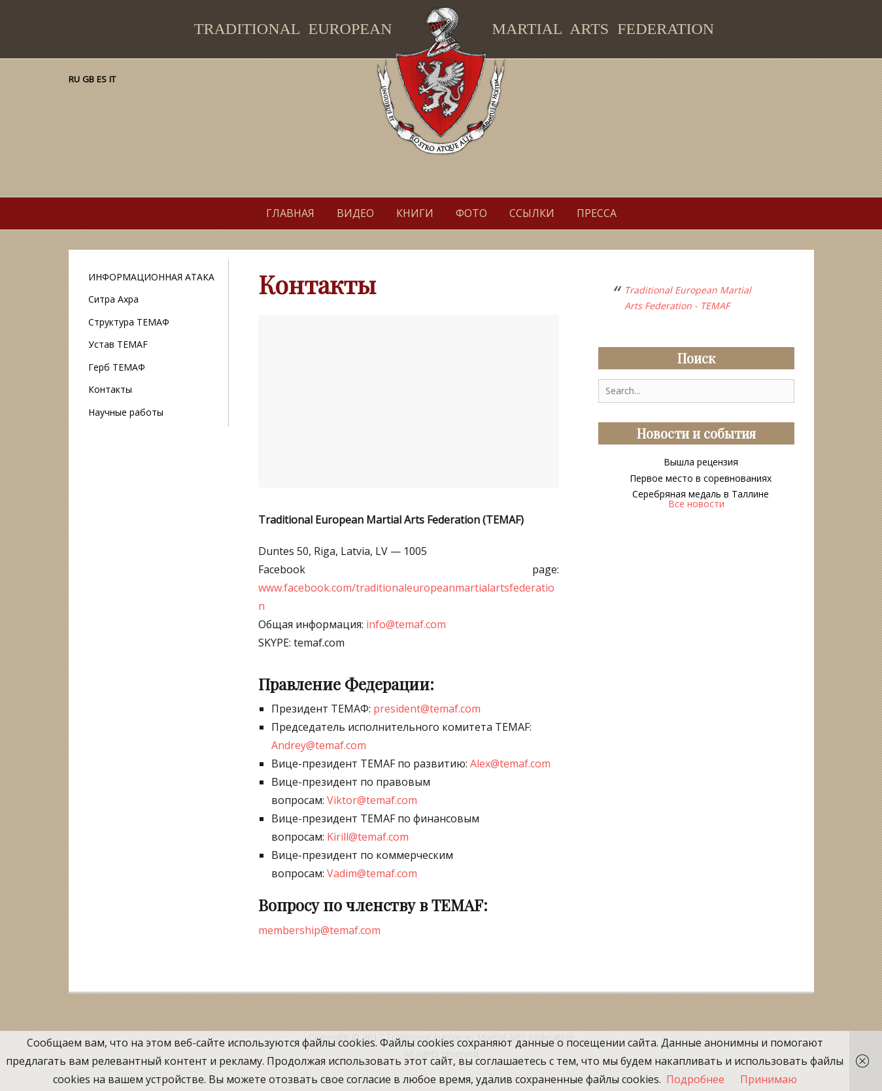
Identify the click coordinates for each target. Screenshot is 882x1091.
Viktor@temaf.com (372, 800)
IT (112, 79)
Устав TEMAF (118, 344)
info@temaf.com (406, 624)
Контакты (110, 389)
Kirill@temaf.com (368, 837)
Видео (355, 213)
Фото (471, 213)
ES (102, 79)
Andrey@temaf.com (318, 745)
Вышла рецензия (701, 462)
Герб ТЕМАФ (116, 367)
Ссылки (531, 213)
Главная (290, 213)
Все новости (696, 503)
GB (88, 79)
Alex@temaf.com (510, 763)
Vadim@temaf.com (372, 873)
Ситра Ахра (113, 299)
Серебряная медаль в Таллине (700, 494)
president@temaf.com (427, 708)
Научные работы (125, 412)
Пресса (597, 213)
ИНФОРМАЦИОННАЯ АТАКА (151, 277)
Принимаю (768, 1079)
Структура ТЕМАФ (128, 322)
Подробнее (695, 1079)
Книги (414, 213)
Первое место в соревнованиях (701, 478)
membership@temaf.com (319, 930)
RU (74, 79)
